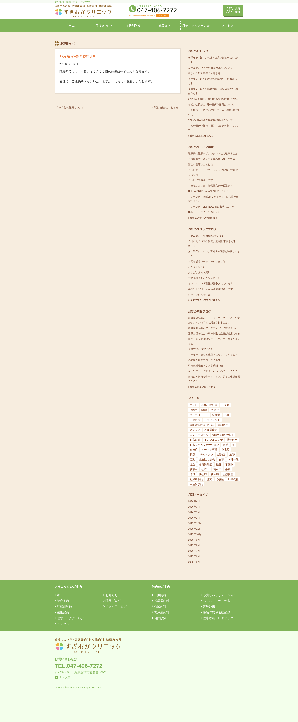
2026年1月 (194, 517)
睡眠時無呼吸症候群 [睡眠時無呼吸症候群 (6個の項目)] (202, 424)
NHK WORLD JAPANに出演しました (208, 191)
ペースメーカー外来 (215, 600)
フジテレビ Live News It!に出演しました (211, 206)
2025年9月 (194, 539)
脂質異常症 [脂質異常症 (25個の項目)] (205, 464)
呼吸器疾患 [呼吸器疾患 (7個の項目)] (210, 429)
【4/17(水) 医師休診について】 (206, 235)
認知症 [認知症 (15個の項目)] (221, 454)
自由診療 (159, 618)
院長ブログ (112, 600)
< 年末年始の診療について (69, 107)
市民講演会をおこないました (204, 278)
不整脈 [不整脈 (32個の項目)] (229, 464)
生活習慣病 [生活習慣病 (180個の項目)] (196, 484)
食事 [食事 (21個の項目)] (221, 459)
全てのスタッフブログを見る (205, 300)
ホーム (70, 25)
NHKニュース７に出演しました (205, 212)
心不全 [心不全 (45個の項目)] (205, 469)
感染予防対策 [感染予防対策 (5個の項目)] (209, 405)
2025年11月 (194, 528)
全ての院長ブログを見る (202, 387)
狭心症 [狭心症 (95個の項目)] (203, 474)
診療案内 (102, 25)
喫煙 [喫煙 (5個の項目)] (204, 410)
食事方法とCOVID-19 (200, 349)
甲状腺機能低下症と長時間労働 (205, 365)
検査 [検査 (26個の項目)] (218, 464)
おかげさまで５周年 (199, 272)
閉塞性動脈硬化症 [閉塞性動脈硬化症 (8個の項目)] (222, 434)
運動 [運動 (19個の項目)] (192, 459)
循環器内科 (160, 600)
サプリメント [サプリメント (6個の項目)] (212, 419)
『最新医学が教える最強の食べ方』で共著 (211, 159)
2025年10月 (194, 534)
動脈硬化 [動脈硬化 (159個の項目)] (233, 479)
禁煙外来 (208, 606)
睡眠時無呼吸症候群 (215, 612)
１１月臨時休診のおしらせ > (164, 107)
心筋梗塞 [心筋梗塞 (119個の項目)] (228, 474)
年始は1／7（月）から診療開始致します (210, 289)
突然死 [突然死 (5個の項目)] (215, 410)
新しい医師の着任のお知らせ (204, 73)
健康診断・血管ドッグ (217, 618)
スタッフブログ (115, 606)
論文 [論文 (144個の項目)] (209, 479)
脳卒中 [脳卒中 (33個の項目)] (194, 469)
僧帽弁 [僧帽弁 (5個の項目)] (194, 410)
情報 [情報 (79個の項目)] (192, 474)
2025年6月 (194, 556)
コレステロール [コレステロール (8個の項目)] (199, 434)
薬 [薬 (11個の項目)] (233, 444)
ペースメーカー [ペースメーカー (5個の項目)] (199, 415)
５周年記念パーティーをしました (206, 261)
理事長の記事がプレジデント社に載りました (213, 153)
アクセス (228, 25)
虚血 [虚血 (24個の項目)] (192, 464)
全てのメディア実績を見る (204, 218)
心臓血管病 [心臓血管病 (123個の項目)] (196, 479)
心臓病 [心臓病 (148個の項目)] (220, 479)
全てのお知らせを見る (201, 135)
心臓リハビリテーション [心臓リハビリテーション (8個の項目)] (204, 444)
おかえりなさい (196, 267)
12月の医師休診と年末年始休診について (210, 120)
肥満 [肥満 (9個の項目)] (225, 444)
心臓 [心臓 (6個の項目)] (226, 415)
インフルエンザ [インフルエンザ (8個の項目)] (213, 439)
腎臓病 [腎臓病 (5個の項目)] (216, 415)
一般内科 (159, 595)
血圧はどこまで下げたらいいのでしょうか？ (213, 371)
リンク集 (64, 677)
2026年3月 (194, 506)
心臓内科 (159, 606)
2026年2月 (194, 512)
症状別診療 (133, 25)
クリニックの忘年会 (199, 294)
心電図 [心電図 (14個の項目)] (225, 449)
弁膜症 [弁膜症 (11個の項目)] (194, 449)
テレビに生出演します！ (201, 180)
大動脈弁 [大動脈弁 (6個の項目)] (222, 424)
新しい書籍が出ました (200, 164)
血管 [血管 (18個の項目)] (232, 454)
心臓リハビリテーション (218, 595)
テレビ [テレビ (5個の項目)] (194, 405)
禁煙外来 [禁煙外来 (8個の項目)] (232, 439)
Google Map (162, 16)
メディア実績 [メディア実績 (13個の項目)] (209, 449)
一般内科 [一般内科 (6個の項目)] (195, 419)
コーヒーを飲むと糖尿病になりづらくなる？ (213, 354)
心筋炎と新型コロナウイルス (204, 360)
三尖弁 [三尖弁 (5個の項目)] (225, 405)
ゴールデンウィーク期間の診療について (210, 67)
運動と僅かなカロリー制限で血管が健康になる (214, 333)
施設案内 (165, 25)
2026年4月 (194, 501)
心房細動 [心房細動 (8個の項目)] (195, 439)
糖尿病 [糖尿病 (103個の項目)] (215, 474)
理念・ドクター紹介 (196, 25)
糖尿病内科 (160, 612)
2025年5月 (194, 561)
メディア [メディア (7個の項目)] (195, 429)
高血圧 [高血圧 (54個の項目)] (217, 469)
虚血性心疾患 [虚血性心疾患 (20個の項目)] (207, 459)
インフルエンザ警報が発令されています (210, 283)
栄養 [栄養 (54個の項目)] (228, 469)
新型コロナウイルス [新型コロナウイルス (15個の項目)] (202, 454)
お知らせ (110, 595)
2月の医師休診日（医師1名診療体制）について (214, 99)
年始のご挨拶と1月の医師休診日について (211, 104)
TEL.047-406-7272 (78, 666)
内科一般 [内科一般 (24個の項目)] (233, 459)
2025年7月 (194, 550)
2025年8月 (194, 545)
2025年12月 (194, 523)
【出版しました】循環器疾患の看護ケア (210, 185)
